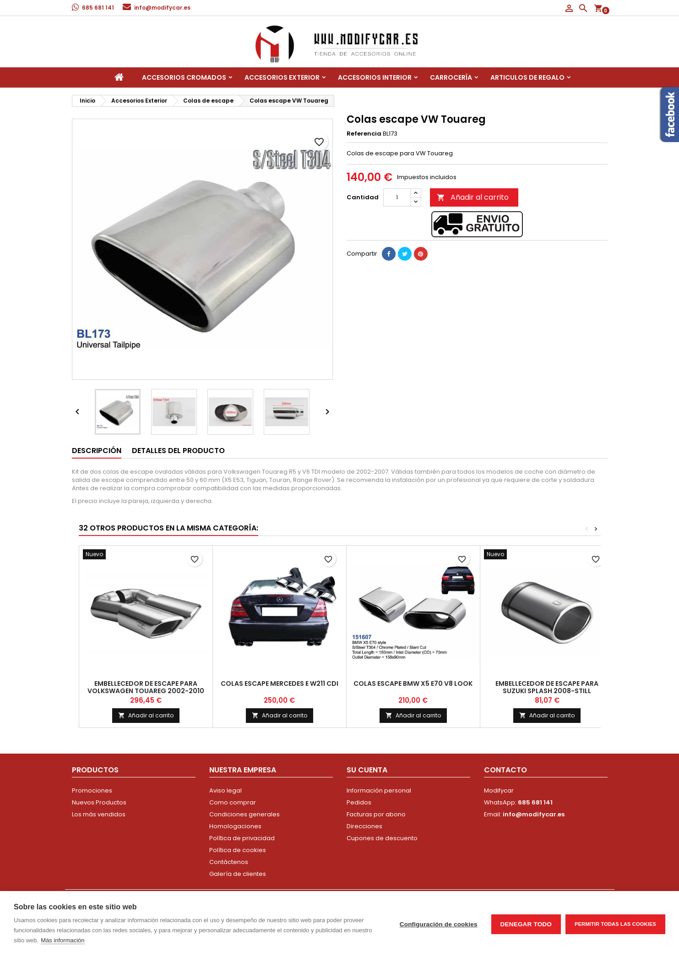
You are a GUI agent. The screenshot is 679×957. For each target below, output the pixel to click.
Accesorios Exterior (282, 77)
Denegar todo (526, 924)
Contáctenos (228, 862)
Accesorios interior (375, 77)
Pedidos (359, 802)
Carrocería (451, 77)
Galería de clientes (237, 874)
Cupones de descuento (382, 838)
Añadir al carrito (473, 197)
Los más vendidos (98, 814)
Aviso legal (225, 790)
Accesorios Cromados (184, 77)
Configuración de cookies (439, 924)
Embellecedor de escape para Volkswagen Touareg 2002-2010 (145, 687)
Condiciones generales (244, 814)
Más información (62, 940)
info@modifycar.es (162, 7)
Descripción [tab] (96, 450)
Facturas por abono (376, 814)
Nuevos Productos (99, 802)
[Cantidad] (397, 197)
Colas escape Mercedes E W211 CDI (279, 683)
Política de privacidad (242, 838)
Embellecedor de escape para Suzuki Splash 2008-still (546, 687)
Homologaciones (235, 826)
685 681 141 (98, 7)
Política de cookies (237, 850)
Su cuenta (367, 770)
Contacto (505, 770)
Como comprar (232, 802)
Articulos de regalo (527, 77)
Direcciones (364, 826)
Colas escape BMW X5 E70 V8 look (413, 683)
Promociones (92, 790)
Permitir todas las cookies (615, 924)
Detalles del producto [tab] (178, 450)
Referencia (364, 134)
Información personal (379, 790)
